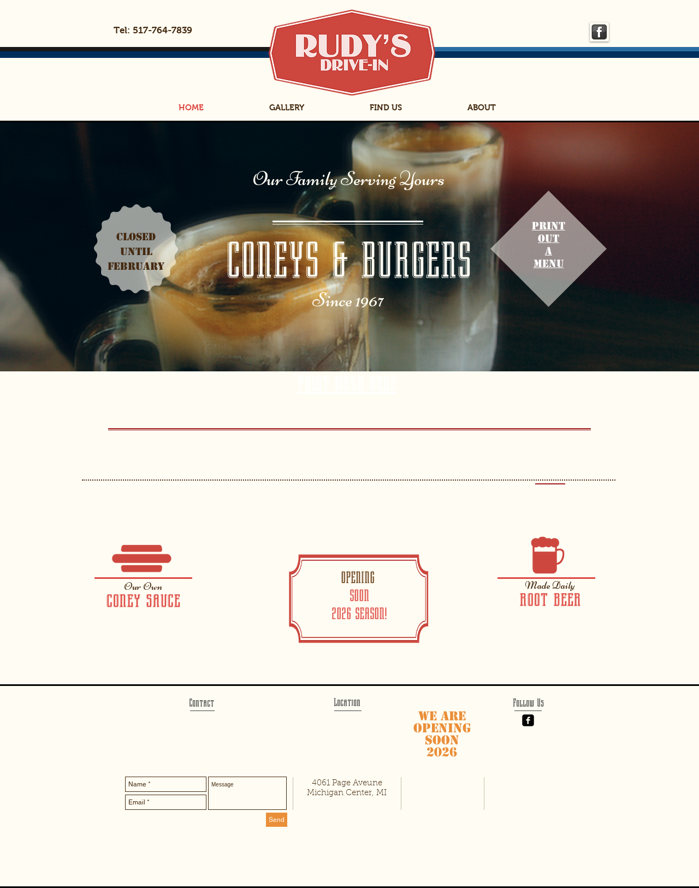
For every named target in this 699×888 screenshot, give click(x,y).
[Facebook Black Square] (528, 720)
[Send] (276, 820)
